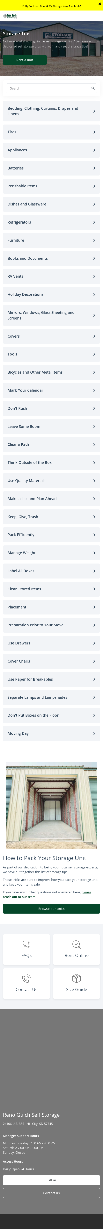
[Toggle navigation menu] (96, 15)
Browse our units (51, 909)
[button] (51, 111)
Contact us (51, 1193)
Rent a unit (24, 60)
